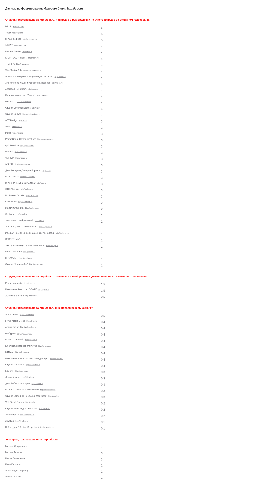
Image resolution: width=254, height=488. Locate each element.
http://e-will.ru (30, 402)
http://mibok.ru (18, 26)
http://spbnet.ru (22, 239)
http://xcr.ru (36, 108)
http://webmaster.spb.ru (32, 70)
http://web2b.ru (21, 158)
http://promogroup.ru (45, 139)
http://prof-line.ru (25, 258)
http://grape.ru (43, 289)
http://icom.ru (33, 58)
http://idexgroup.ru (25, 202)
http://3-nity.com (20, 45)
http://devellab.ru (21, 421)
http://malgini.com (32, 208)
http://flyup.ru (31, 321)
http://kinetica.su (44, 346)
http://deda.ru (27, 52)
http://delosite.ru (27, 377)
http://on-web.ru (21, 214)
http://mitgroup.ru (22, 352)
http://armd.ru (33, 89)
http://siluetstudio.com (31, 114)
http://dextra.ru (42, 95)
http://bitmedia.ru (56, 359)
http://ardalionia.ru (27, 315)
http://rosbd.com (32, 196)
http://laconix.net (21, 371)
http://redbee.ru (21, 152)
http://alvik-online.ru (28, 327)
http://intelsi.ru (60, 77)
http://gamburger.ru (24, 333)
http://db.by (47, 170)
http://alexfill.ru (44, 409)
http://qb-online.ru (27, 145)
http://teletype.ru (52, 246)
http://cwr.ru (39, 221)
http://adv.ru (33, 296)
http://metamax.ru (24, 102)
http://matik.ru (17, 133)
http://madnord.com (47, 390)
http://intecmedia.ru (27, 177)
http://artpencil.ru (45, 227)
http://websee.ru (27, 189)
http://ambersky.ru (30, 39)
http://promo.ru (30, 283)
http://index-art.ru (62, 233)
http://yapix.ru (17, 33)
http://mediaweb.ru (33, 365)
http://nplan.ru (57, 83)
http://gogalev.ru (31, 340)
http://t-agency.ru (22, 64)
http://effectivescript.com (43, 427)
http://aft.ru (23, 120)
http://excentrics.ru (27, 415)
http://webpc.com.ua (22, 164)
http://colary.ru (37, 384)
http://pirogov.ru (29, 252)
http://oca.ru (41, 183)
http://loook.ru (54, 396)
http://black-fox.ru (36, 264)
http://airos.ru (17, 127)
